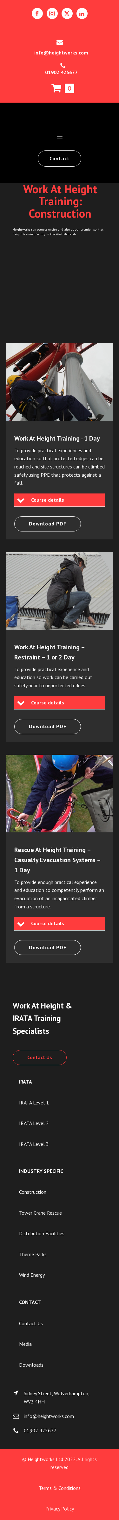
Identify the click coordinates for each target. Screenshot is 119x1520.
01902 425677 (61, 72)
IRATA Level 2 (34, 1123)
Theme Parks (33, 1254)
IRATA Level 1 (34, 1102)
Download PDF (47, 523)
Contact (59, 158)
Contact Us (39, 1057)
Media (25, 1344)
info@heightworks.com (61, 52)
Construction (32, 1192)
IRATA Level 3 (34, 1144)
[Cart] (62, 88)
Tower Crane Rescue (40, 1213)
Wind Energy (32, 1275)
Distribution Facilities (41, 1233)
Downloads (31, 1365)
